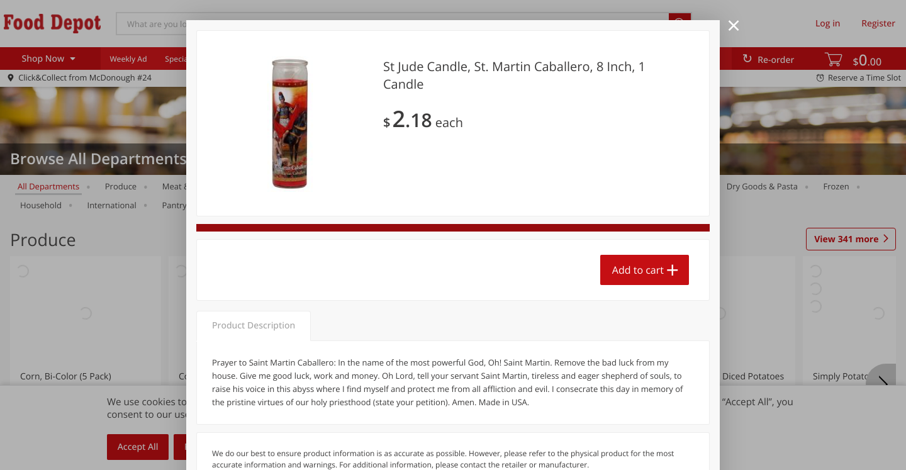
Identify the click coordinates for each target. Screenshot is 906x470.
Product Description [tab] (253, 326)
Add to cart (638, 270)
